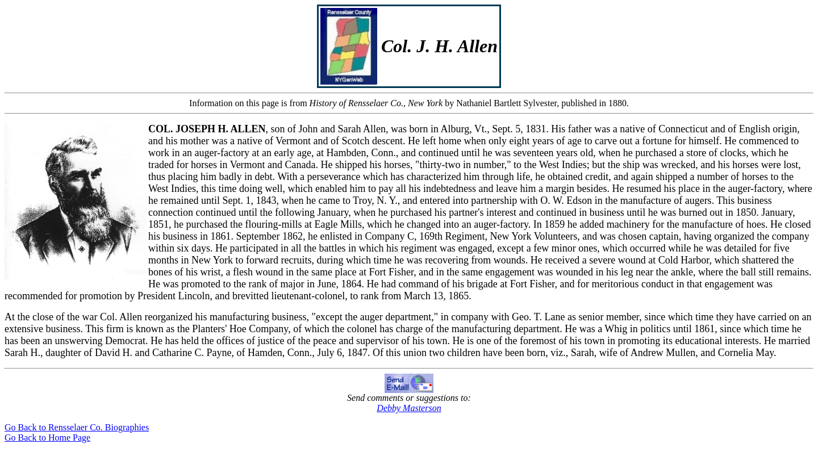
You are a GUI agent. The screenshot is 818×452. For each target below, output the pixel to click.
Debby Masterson (409, 408)
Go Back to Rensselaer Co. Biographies (77, 427)
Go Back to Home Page (47, 437)
